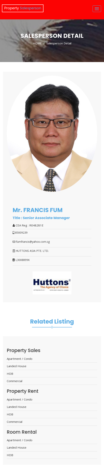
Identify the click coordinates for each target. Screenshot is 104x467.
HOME (37, 43)
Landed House (16, 366)
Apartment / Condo (19, 359)
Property (22, 8)
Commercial (14, 381)
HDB (10, 373)
